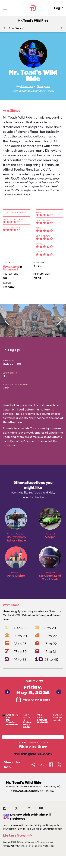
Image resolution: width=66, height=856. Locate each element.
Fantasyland (11, 266)
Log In (58, 8)
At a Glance (15, 28)
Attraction (26, 86)
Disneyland (43, 86)
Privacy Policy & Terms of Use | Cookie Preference (29, 846)
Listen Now (18, 835)
